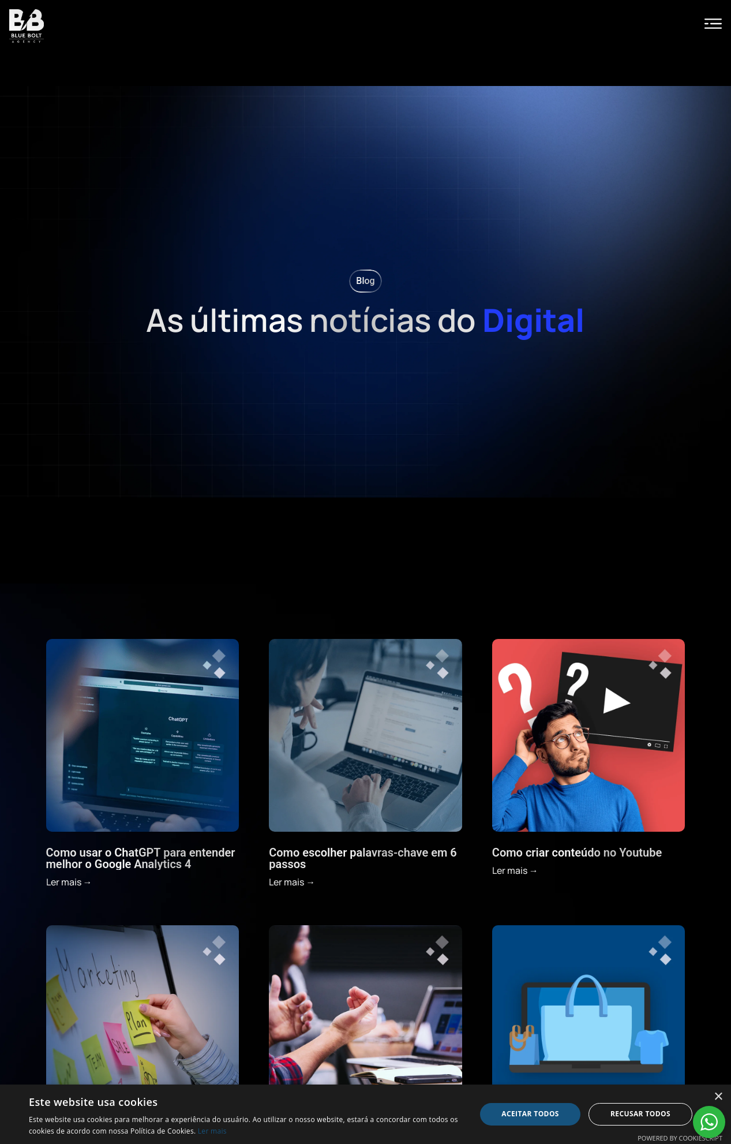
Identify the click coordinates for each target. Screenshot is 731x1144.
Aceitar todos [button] (530, 1114)
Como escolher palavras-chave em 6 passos (363, 858)
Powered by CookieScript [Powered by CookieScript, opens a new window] (680, 1138)
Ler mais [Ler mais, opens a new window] (212, 1131)
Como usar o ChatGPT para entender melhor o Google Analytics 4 (140, 858)
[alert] (365, 1114)
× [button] (718, 1097)
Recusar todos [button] (640, 1114)
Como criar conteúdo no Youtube (577, 852)
